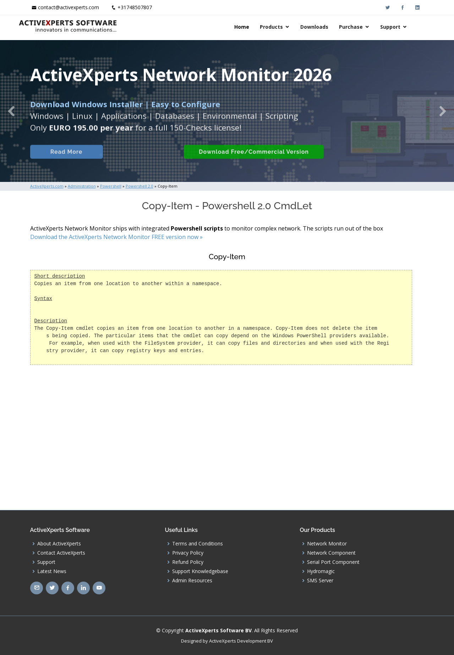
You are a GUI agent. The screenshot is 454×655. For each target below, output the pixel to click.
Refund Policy (187, 562)
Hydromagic (321, 571)
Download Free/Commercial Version (253, 159)
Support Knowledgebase (200, 571)
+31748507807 (134, 7)
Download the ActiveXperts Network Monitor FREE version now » (116, 237)
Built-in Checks (141, 159)
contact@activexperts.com (68, 7)
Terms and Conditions (197, 543)
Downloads (326, 26)
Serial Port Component (333, 562)
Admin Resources (192, 580)
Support (402, 26)
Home (253, 26)
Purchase (362, 26)
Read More (65, 159)
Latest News (51, 571)
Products (283, 26)
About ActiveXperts (59, 543)
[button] (11, 111)
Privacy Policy (187, 552)
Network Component (331, 552)
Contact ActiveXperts (61, 552)
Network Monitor (327, 543)
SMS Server (320, 580)
